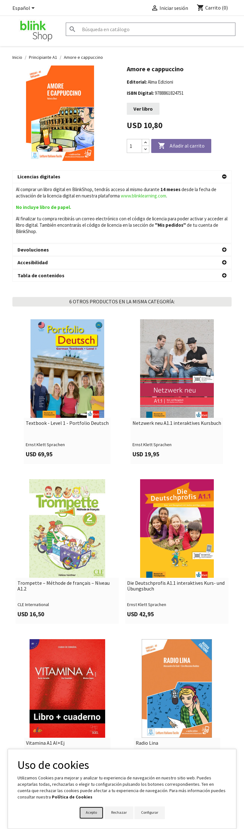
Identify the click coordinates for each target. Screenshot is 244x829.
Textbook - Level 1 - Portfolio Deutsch (67, 363)
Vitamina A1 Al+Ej (45, 683)
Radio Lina (147, 683)
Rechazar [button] (119, 812)
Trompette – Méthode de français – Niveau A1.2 (63, 526)
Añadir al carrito (181, 146)
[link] (67, 332)
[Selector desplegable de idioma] (24, 8)
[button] (122, 177)
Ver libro (143, 109)
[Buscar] (150, 29)
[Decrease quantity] (145, 149)
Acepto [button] (91, 812)
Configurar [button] (149, 812)
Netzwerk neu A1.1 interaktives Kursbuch (176, 363)
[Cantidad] (134, 146)
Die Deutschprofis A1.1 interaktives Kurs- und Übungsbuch (176, 526)
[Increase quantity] (145, 142)
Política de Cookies (72, 797)
